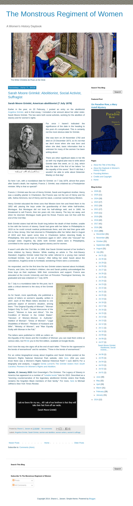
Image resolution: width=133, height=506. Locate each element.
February (100, 391)
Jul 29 (101, 263)
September (101, 245)
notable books (50, 375)
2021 (96, 209)
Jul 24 (101, 281)
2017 (96, 224)
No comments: (47, 429)
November (100, 238)
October (99, 241)
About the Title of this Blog (104, 165)
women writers (61, 432)
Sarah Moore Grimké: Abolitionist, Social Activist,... (107, 347)
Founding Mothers (101, 173)
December (100, 234)
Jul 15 (101, 313)
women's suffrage (73, 432)
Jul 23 (101, 284)
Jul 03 (101, 365)
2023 (96, 202)
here (66, 358)
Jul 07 (101, 342)
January (99, 395)
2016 (96, 227)
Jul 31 (101, 255)
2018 (96, 220)
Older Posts (79, 443)
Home (46, 443)
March (99, 388)
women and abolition (47, 432)
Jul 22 (101, 288)
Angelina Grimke (21, 432)
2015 (96, 231)
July (98, 252)
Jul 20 (101, 295)
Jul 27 (101, 270)
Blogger (92, 499)
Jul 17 (101, 306)
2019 (96, 216)
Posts (16, 480)
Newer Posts (14, 443)
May (98, 381)
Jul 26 (101, 273)
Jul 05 (101, 358)
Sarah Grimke (33, 432)
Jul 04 (101, 362)
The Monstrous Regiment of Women (64, 14)
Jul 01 (101, 372)
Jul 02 (101, 369)
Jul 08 (101, 339)
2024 (96, 198)
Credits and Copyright (103, 177)
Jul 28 (101, 266)
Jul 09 (101, 335)
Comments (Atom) (26, 447)
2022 (96, 206)
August (99, 249)
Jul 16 (101, 310)
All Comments (19, 485)
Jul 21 (101, 292)
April (98, 384)
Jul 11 (101, 328)
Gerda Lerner (47, 364)
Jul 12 (101, 324)
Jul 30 (101, 259)
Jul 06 (101, 354)
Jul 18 (101, 302)
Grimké (20, 112)
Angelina (12, 112)
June (98, 377)
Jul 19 (101, 299)
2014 (96, 399)
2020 (96, 213)
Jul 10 (101, 331)
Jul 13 (101, 320)
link (27, 341)
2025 (96, 195)
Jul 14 (101, 317)
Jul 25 (101, 277)
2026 (96, 191)
